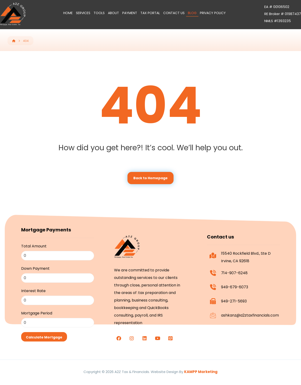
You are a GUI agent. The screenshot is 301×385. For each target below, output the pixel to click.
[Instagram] (131, 338)
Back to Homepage (150, 178)
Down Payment (35, 268)
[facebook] (118, 338)
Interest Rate (33, 291)
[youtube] (157, 338)
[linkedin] (144, 338)
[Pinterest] (170, 338)
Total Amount (34, 246)
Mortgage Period (36, 313)
